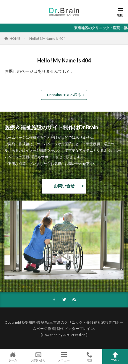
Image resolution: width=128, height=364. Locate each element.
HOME (14, 38)
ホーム (13, 357)
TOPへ (115, 357)
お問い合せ (64, 185)
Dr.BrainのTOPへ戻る (64, 94)
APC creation (74, 334)
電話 (90, 357)
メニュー (64, 357)
